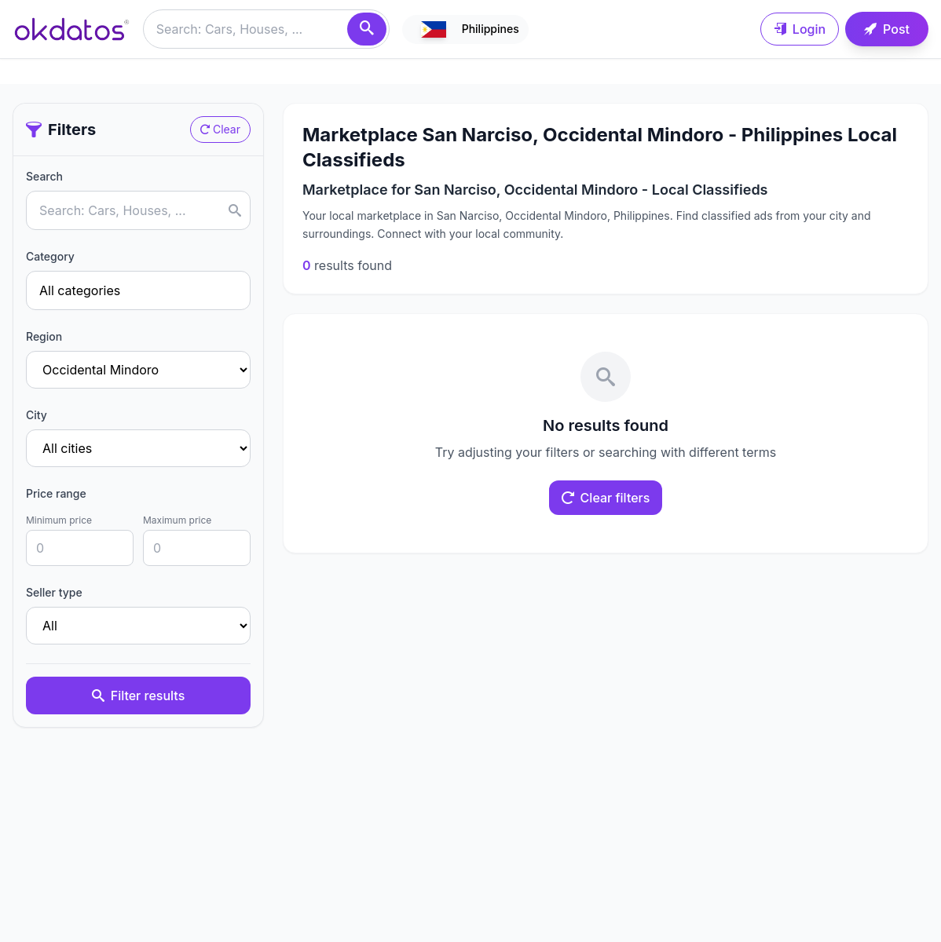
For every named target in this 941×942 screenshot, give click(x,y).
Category (50, 256)
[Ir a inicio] (71, 29)
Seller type (54, 592)
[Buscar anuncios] (266, 29)
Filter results (138, 695)
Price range (56, 493)
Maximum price (177, 520)
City (36, 415)
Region (44, 336)
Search (44, 176)
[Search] (366, 29)
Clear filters (606, 498)
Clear (220, 129)
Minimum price (59, 520)
